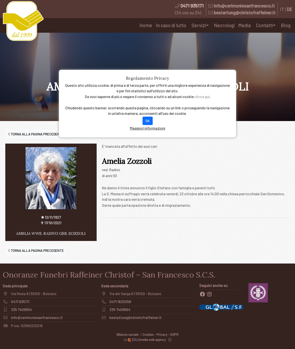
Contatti (264, 25)
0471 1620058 (120, 301)
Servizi (199, 25)
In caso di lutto (171, 25)
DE (289, 9)
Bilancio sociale (127, 334)
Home (145, 25)
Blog (286, 25)
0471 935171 (192, 5)
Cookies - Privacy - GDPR (161, 334)
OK (147, 121)
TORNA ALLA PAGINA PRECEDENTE (36, 134)
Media (244, 25)
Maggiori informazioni (147, 128)
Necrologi (224, 25)
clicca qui (202, 96)
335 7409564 (21, 309)
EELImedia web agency (147, 339)
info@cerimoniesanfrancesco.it (244, 5)
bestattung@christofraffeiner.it (244, 12)
